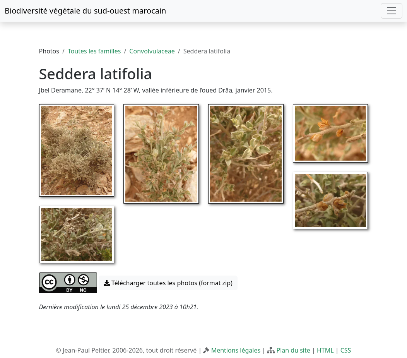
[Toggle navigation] (391, 11)
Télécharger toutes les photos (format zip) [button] (168, 283)
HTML (325, 350)
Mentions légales (236, 350)
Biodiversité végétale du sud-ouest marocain (85, 10)
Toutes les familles (94, 51)
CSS (345, 350)
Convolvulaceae (151, 51)
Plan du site (293, 350)
